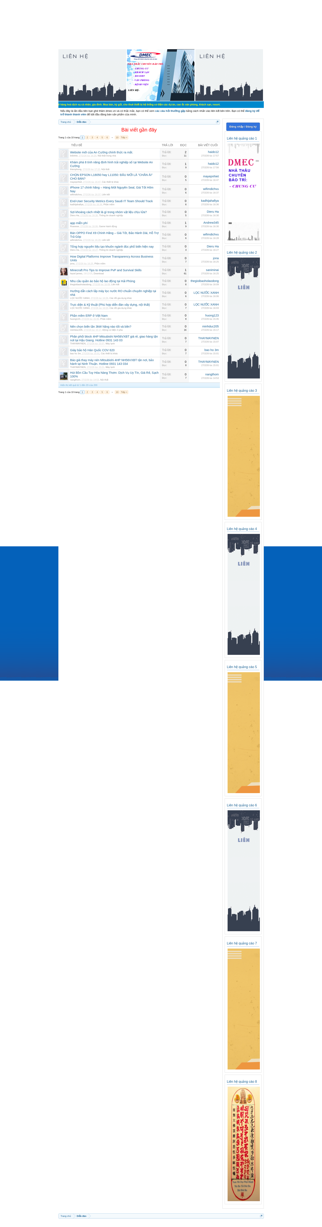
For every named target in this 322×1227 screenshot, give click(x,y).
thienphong (75, 169)
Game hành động (108, 226)
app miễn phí (79, 223)
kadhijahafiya (76, 204)
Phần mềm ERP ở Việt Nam (89, 315)
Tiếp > (124, 137)
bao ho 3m (75, 353)
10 (117, 137)
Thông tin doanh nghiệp (111, 215)
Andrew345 (211, 222)
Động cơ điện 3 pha (113, 330)
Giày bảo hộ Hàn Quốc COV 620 (92, 350)
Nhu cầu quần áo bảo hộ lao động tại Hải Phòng (102, 281)
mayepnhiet (76, 182)
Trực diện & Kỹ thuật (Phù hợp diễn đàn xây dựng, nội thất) (110, 304)
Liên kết (106, 194)
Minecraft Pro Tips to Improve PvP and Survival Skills (106, 270)
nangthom (75, 379)
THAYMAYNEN (78, 343)
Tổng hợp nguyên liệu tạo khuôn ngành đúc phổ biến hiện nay (112, 246)
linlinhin (74, 155)
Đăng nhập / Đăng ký (243, 126)
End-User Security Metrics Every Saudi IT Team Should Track (111, 201)
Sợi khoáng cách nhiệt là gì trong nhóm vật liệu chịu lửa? (108, 212)
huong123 (75, 319)
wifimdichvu (76, 194)
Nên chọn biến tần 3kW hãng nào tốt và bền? (100, 326)
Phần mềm (108, 204)
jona (72, 263)
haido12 (213, 152)
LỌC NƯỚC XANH (80, 298)
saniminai (212, 270)
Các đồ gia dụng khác (121, 298)
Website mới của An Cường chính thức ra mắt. (101, 152)
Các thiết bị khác (110, 182)
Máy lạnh (110, 343)
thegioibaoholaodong (80, 284)
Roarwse (74, 226)
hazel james (76, 273)
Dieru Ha (74, 215)
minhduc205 (76, 330)
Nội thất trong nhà (107, 155)
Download (99, 273)
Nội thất (105, 169)
